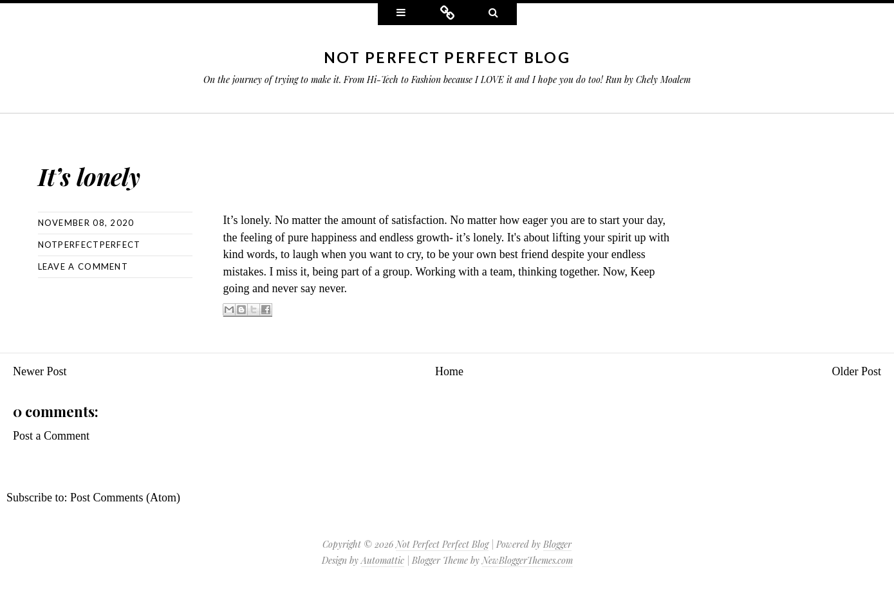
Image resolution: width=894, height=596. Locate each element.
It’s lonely (133, 167)
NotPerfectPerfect (89, 244)
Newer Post (40, 371)
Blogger (557, 544)
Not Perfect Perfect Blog (447, 57)
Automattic (382, 560)
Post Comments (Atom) (125, 497)
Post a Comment (51, 435)
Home (449, 371)
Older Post (857, 371)
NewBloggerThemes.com (527, 560)
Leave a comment (83, 266)
